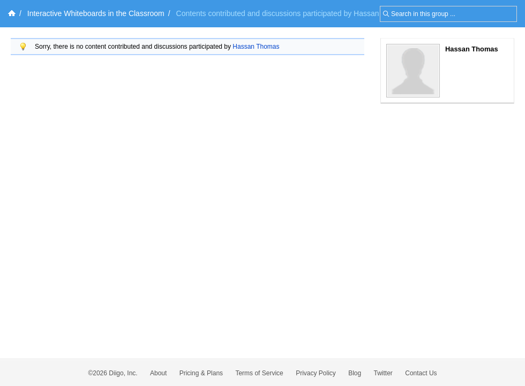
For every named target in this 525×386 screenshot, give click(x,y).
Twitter (383, 373)
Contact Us (421, 373)
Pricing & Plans (201, 373)
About (158, 373)
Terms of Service (259, 373)
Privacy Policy (316, 373)
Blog (354, 373)
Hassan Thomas (255, 46)
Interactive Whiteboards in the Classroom (95, 13)
